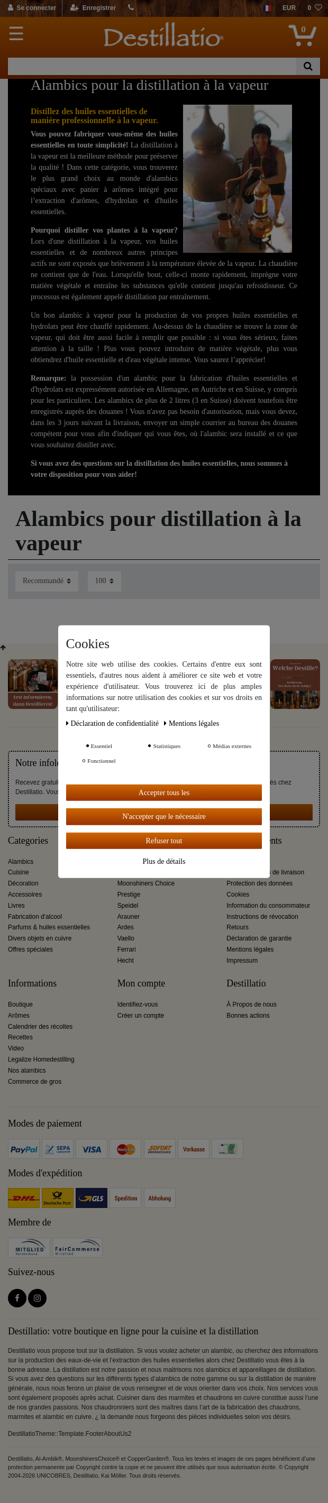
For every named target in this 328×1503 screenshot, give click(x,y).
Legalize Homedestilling (41, 1059)
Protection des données (259, 883)
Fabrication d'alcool (35, 916)
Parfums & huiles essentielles (49, 927)
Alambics (20, 861)
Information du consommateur (268, 905)
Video (16, 1048)
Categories (28, 841)
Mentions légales (250, 949)
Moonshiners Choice (146, 883)
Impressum (242, 960)
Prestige (129, 894)
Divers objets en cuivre (39, 938)
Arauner (128, 916)
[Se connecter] (32, 8)
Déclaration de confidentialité (113, 723)
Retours (237, 927)
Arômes (19, 1015)
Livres (16, 905)
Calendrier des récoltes (40, 1026)
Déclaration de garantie (258, 938)
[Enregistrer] (93, 8)
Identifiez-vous (137, 1004)
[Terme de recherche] (152, 66)
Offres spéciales (30, 949)
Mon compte (141, 984)
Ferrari (126, 949)
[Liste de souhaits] (315, 8)
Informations (32, 984)
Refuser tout (164, 840)
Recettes (20, 1037)
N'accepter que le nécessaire (164, 816)
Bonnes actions (247, 1015)
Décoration (23, 883)
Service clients (253, 841)
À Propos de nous (251, 1004)
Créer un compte (141, 1015)
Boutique (20, 1004)
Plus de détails (164, 861)
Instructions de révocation (262, 916)
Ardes (125, 927)
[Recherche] (308, 66)
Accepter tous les (164, 792)
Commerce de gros (34, 1081)
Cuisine (18, 872)
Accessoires (25, 894)
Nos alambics (26, 1070)
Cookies (237, 894)
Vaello (125, 938)
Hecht (125, 960)
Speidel (128, 905)
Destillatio (246, 984)
